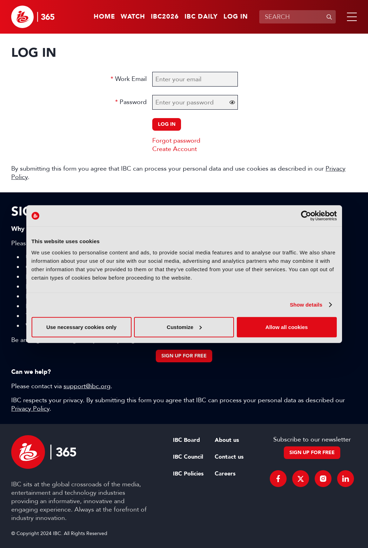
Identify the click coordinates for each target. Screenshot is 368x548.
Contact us (229, 457)
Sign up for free (184, 355)
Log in (235, 16)
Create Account (174, 149)
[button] (350, 17)
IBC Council (188, 457)
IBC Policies (188, 474)
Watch (133, 16)
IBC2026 (165, 16)
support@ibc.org (87, 386)
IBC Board (186, 440)
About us (227, 440)
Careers (225, 474)
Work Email (131, 79)
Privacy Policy (30, 408)
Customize (184, 327)
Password (133, 102)
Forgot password (176, 140)
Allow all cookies (287, 327)
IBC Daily (201, 16)
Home (104, 16)
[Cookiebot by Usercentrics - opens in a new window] (306, 216)
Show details (306, 305)
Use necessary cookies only (81, 327)
